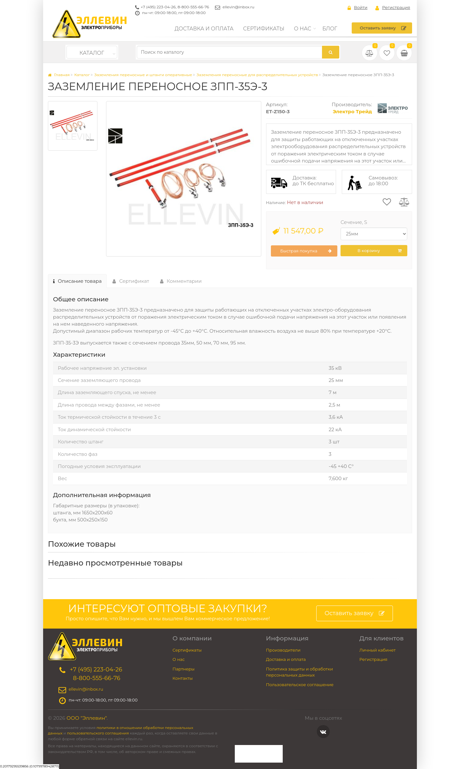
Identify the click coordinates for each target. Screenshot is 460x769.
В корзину (379, 250)
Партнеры (183, 668)
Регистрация (392, 8)
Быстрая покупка (306, 251)
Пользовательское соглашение (300, 684)
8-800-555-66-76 (193, 6)
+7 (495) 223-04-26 (158, 6)
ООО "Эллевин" (86, 718)
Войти (357, 8)
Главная (59, 74)
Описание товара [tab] (77, 281)
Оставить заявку (383, 28)
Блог (329, 29)
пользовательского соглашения (98, 733)
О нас (302, 29)
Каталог (92, 53)
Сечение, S (354, 222)
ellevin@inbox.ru (239, 6)
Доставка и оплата (204, 29)
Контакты (182, 678)
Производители (283, 650)
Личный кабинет (377, 650)
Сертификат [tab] (130, 281)
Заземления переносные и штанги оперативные (143, 74)
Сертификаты (263, 29)
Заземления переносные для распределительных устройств (257, 74)
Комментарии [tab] (181, 281)
